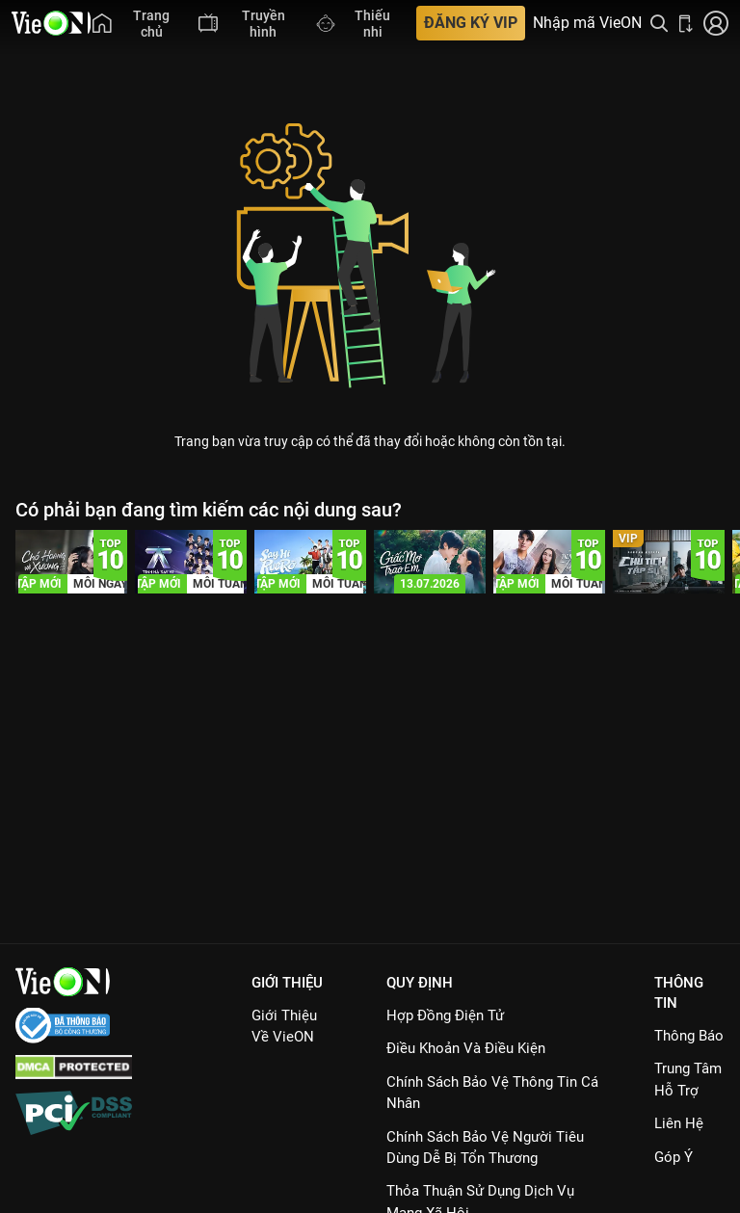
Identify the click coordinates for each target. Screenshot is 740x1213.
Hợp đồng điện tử (445, 1015)
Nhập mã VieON (587, 23)
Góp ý (673, 1157)
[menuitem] (136, 23)
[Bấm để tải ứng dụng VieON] (686, 23)
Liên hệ (678, 1123)
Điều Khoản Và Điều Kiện (465, 1048)
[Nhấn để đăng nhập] (715, 23)
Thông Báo (689, 1035)
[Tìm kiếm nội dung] (659, 23)
